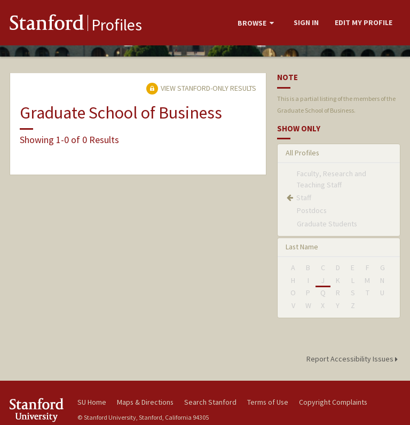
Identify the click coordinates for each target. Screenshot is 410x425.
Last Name (302, 246)
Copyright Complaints (333, 402)
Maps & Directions (145, 402)
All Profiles (302, 153)
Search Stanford (210, 402)
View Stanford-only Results (201, 88)
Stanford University (37, 410)
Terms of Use (267, 402)
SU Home (91, 402)
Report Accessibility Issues (353, 359)
